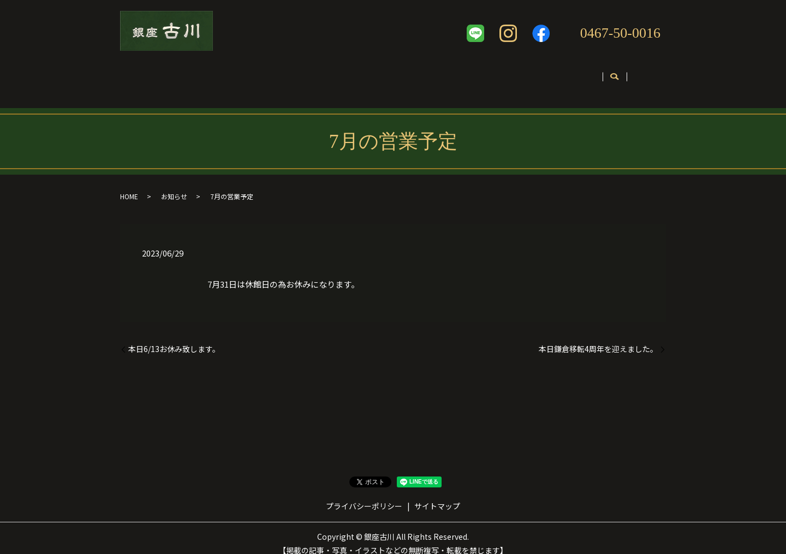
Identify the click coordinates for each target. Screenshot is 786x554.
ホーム (146, 74)
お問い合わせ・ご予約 (588, 74)
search (651, 75)
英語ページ (507, 74)
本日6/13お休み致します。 (174, 338)
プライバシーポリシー (364, 494)
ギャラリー (444, 74)
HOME (129, 185)
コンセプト (256, 74)
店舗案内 (197, 74)
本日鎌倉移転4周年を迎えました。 (598, 338)
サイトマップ (437, 494)
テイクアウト (378, 74)
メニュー (315, 74)
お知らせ (174, 185)
